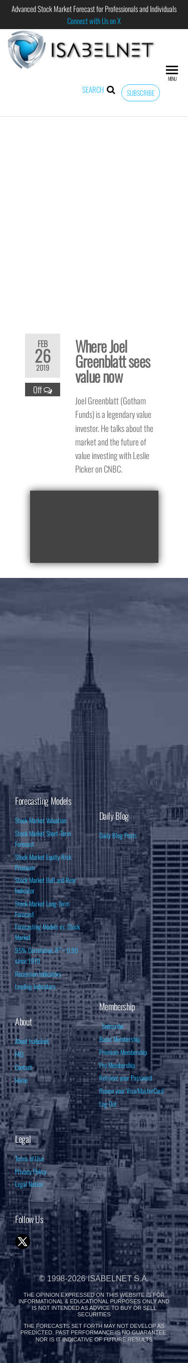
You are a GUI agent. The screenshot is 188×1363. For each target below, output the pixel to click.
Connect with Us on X (94, 20)
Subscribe (140, 93)
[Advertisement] (94, 218)
